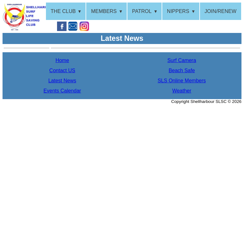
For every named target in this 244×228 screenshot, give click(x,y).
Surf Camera (181, 60)
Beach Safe (182, 70)
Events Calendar (62, 90)
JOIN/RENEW (220, 11)
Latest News (62, 80)
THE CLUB (63, 11)
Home (62, 60)
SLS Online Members (181, 80)
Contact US (62, 70)
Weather (181, 90)
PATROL (142, 11)
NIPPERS (178, 11)
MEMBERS (104, 11)
